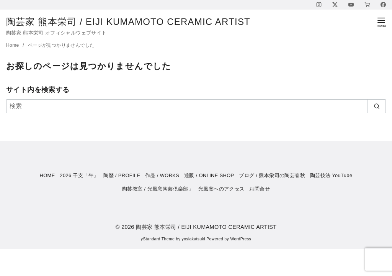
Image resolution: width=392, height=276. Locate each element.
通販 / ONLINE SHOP (209, 175)
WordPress (240, 239)
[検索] (196, 106)
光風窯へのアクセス (221, 189)
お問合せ (259, 189)
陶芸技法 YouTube (331, 175)
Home (13, 45)
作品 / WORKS (162, 175)
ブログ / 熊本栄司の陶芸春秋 (272, 175)
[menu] (381, 22)
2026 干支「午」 (79, 175)
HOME (47, 175)
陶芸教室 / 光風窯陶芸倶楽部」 (157, 189)
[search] (376, 106)
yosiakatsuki (193, 239)
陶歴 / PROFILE (121, 175)
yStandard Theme (158, 239)
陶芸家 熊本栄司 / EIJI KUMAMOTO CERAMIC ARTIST (134, 21)
